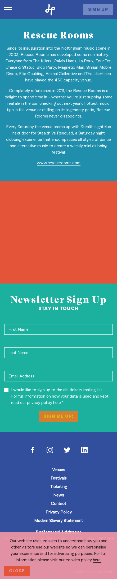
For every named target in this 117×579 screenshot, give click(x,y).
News (58, 495)
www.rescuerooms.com (58, 162)
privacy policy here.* (45, 402)
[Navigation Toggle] (10, 9)
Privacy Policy (59, 512)
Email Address (21, 375)
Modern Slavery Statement (58, 520)
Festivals (59, 478)
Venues (58, 469)
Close (17, 570)
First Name (18, 329)
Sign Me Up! (58, 416)
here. (97, 559)
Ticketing (58, 486)
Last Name (18, 352)
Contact (58, 503)
